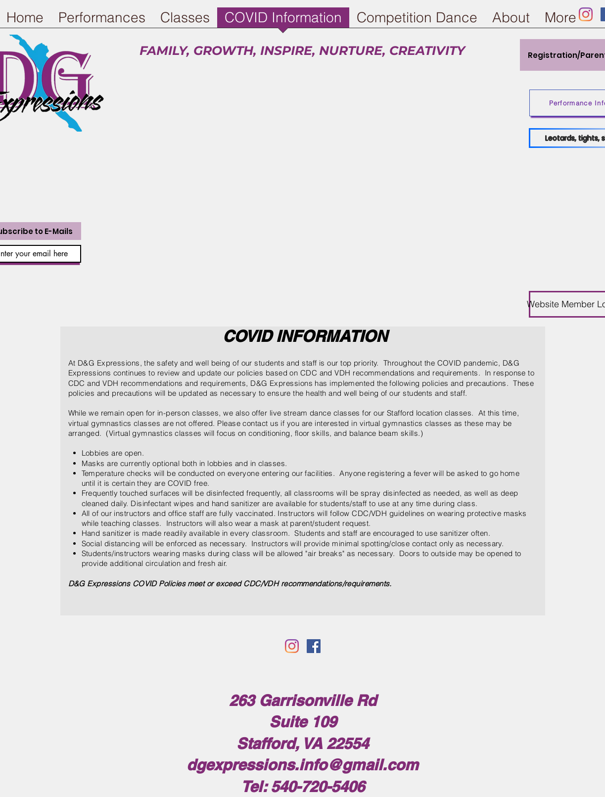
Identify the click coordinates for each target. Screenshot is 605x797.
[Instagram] (586, 14)
